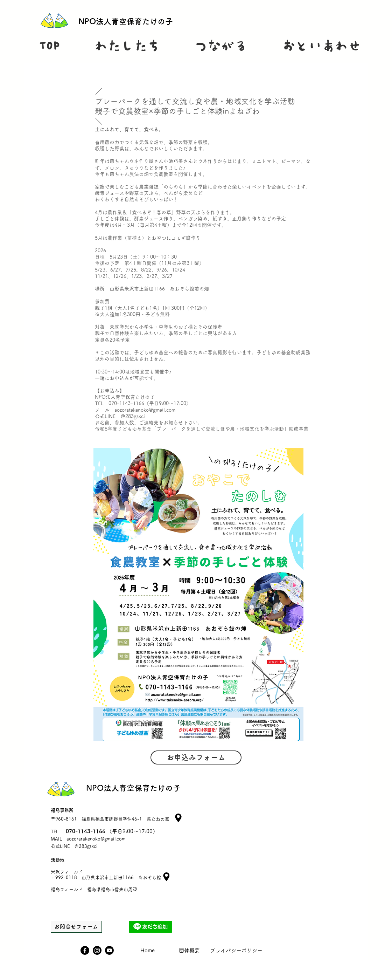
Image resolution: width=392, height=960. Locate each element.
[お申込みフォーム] (195, 757)
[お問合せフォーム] (76, 927)
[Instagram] (97, 950)
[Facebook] (84, 950)
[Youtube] (109, 950)
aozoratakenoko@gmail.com (96, 839)
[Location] (166, 876)
